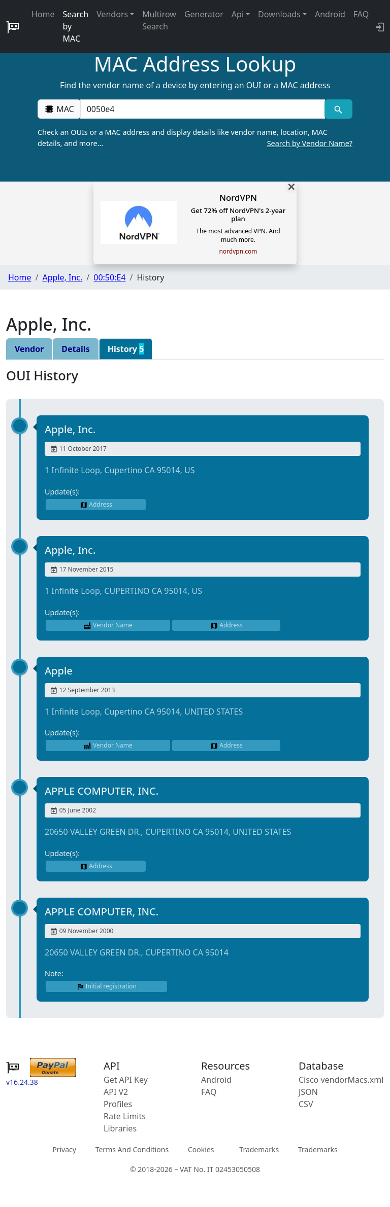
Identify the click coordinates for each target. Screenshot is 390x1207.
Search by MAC (76, 26)
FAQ (361, 14)
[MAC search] (338, 109)
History (126, 348)
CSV (306, 1104)
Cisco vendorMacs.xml (341, 1079)
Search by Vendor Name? (309, 143)
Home (43, 14)
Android (330, 14)
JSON (308, 1091)
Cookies (201, 1149)
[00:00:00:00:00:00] (202, 109)
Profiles (118, 1104)
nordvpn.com (238, 251)
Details (75, 348)
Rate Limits (125, 1116)
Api (238, 14)
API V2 (116, 1091)
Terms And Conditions (132, 1149)
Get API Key (126, 1079)
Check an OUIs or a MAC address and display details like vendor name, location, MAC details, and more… (195, 138)
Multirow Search (159, 20)
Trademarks (259, 1149)
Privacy (64, 1149)
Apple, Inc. (62, 277)
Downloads (279, 14)
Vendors (112, 14)
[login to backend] (379, 26)
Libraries (120, 1128)
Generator (203, 14)
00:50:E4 (109, 277)
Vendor (29, 348)
